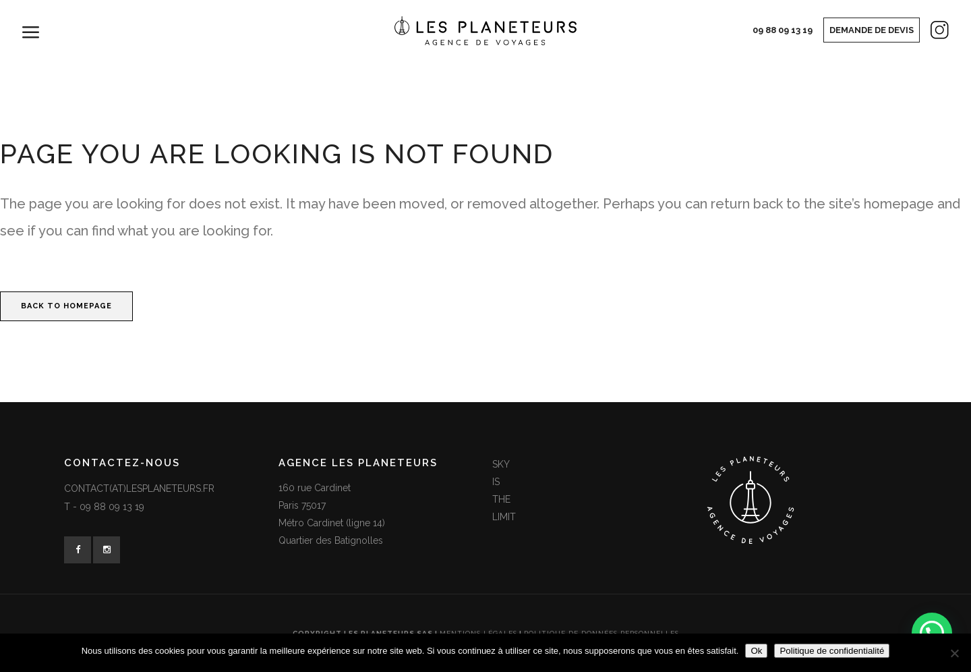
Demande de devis (871, 30)
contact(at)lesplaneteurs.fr (139, 488)
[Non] (954, 653)
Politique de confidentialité (831, 651)
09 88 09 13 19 (783, 30)
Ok (756, 651)
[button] (932, 633)
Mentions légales (478, 633)
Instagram (927, 33)
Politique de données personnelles (601, 633)
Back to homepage (66, 306)
